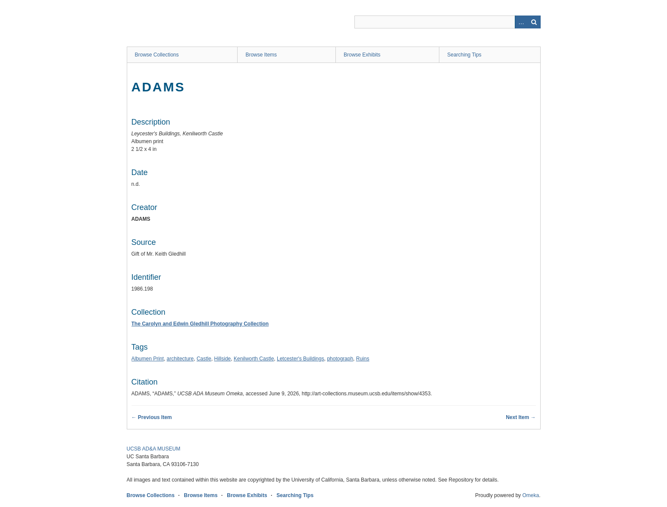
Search (534, 22)
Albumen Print (148, 359)
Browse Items (261, 55)
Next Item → (520, 417)
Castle (204, 359)
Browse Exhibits (362, 55)
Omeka (530, 495)
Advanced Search (521, 22)
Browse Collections (157, 55)
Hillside (222, 359)
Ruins (363, 359)
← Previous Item (152, 417)
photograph (340, 359)
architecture (180, 359)
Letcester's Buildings (300, 359)
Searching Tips (464, 55)
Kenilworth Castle (254, 359)
